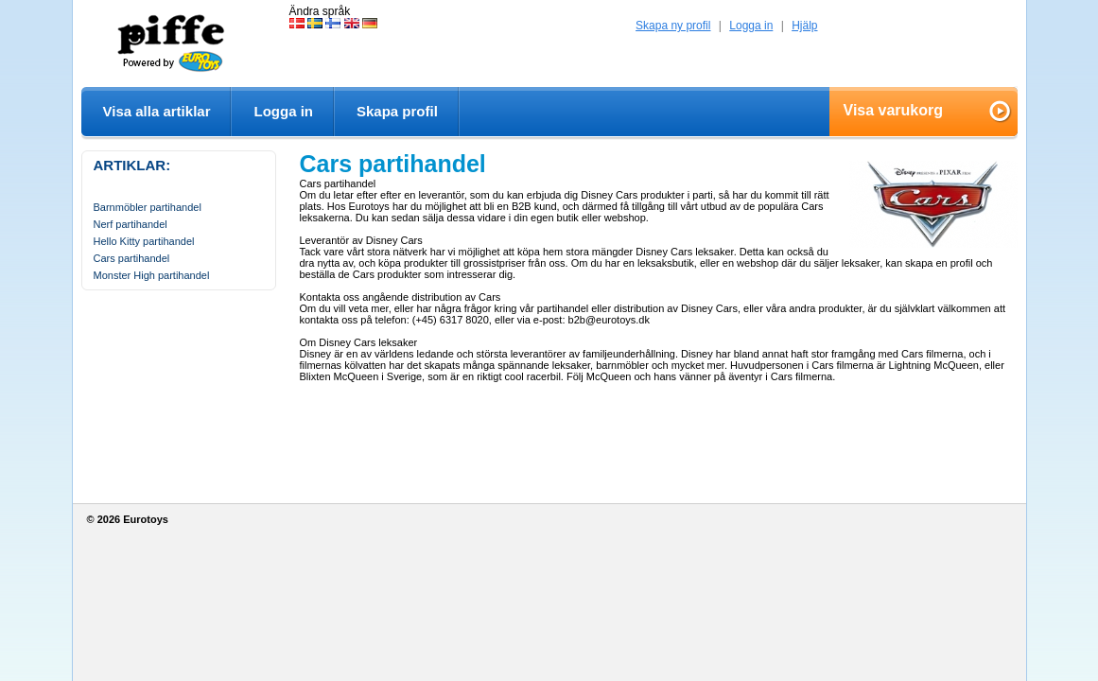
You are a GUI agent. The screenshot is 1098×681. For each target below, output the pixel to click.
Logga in (751, 25)
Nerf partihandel (130, 224)
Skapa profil (397, 111)
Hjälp (804, 25)
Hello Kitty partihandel (144, 241)
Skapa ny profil (673, 25)
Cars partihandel (132, 258)
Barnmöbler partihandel (147, 207)
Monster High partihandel (152, 275)
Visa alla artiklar (157, 111)
